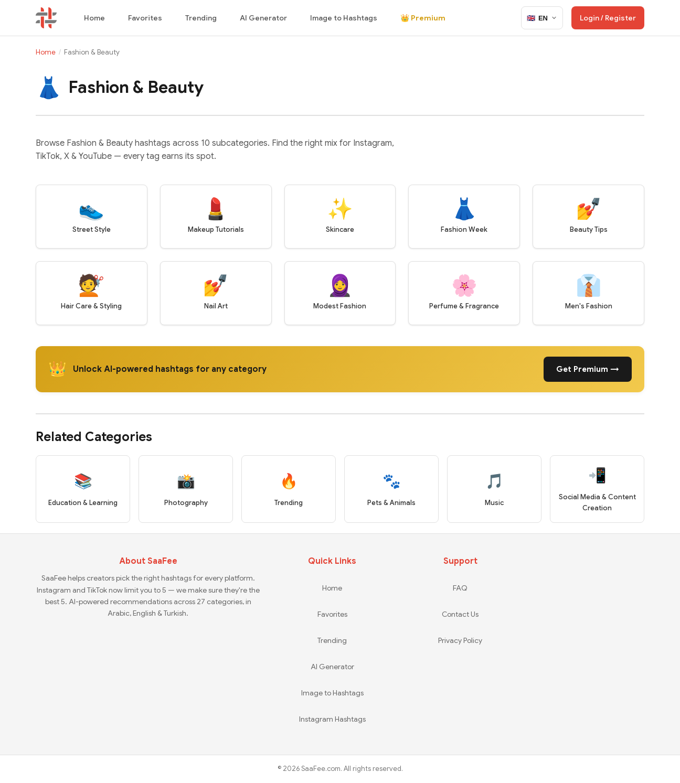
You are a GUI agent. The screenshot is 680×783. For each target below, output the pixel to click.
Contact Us (460, 614)
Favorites (145, 18)
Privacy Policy (460, 640)
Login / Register (608, 18)
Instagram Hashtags (332, 719)
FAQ (460, 588)
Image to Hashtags (343, 18)
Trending (201, 18)
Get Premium (587, 369)
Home (94, 18)
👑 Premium (422, 18)
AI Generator (263, 18)
